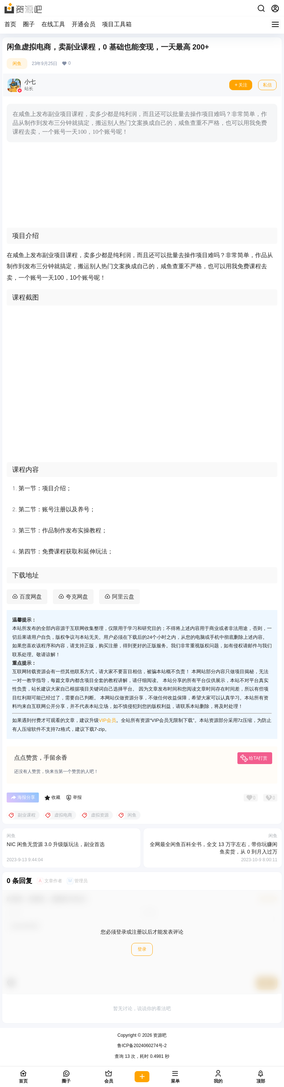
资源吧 (159, 1035)
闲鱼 (17, 63)
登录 (142, 949)
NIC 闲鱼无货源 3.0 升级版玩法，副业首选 (56, 844)
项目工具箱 (117, 24)
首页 (10, 24)
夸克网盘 (77, 596)
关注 (240, 85)
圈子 (29, 24)
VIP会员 (107, 720)
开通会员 (83, 24)
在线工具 (53, 24)
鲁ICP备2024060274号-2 (141, 1045)
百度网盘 (31, 596)
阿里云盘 (123, 596)
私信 (267, 85)
